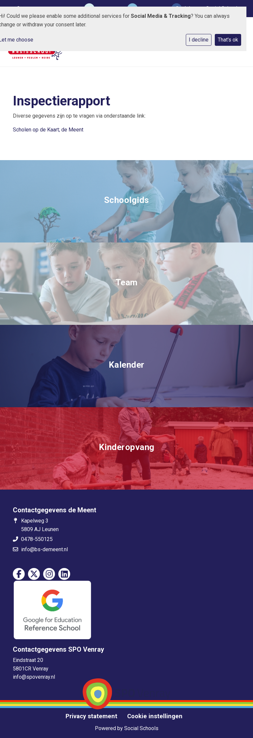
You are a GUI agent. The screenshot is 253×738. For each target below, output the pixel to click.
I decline (199, 40)
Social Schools (141, 728)
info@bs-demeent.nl (44, 549)
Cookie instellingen (155, 716)
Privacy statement (91, 716)
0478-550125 (37, 539)
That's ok (228, 40)
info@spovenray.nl (34, 677)
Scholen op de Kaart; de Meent (48, 130)
